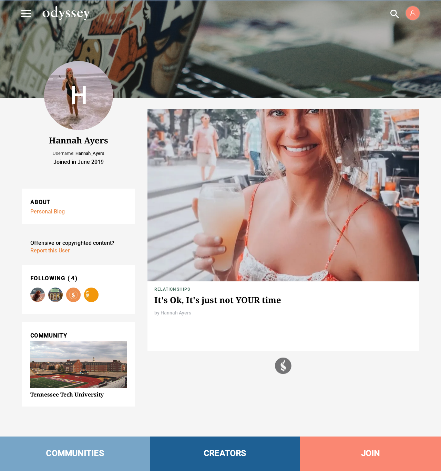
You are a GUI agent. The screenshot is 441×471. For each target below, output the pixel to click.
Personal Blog (47, 211)
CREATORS (225, 453)
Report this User (50, 250)
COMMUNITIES (75, 453)
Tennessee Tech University (67, 394)
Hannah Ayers (176, 312)
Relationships (172, 289)
